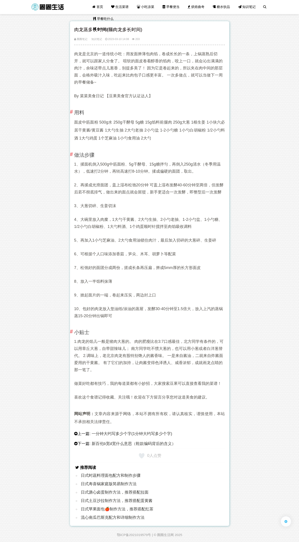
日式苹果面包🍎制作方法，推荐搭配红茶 (117, 509)
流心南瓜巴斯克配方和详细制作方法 (113, 517)
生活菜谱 (120, 7)
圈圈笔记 (80, 39)
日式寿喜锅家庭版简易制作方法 (109, 484)
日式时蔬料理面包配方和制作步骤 (111, 475)
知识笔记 (247, 7)
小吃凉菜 (146, 7)
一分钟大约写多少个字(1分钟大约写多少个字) (132, 433)
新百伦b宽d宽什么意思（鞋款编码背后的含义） (134, 443)
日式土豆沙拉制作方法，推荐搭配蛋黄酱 (116, 500)
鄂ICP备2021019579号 (134, 535)
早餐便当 (171, 7)
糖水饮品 (221, 7)
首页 (98, 7)
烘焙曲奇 (196, 7)
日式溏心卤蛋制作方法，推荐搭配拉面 (115, 492)
